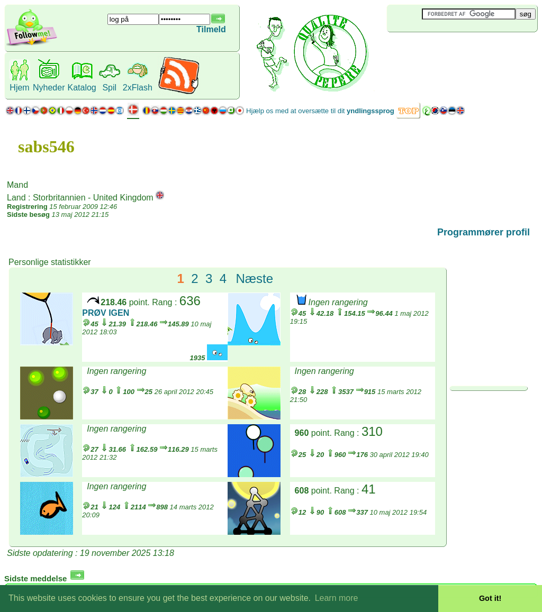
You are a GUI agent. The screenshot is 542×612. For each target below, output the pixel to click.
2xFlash (137, 87)
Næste (254, 278)
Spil (109, 87)
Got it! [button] (490, 598)
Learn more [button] (336, 597)
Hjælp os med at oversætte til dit (320, 111)
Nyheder (49, 87)
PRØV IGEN (105, 312)
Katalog (81, 87)
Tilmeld (211, 29)
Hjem (19, 87)
